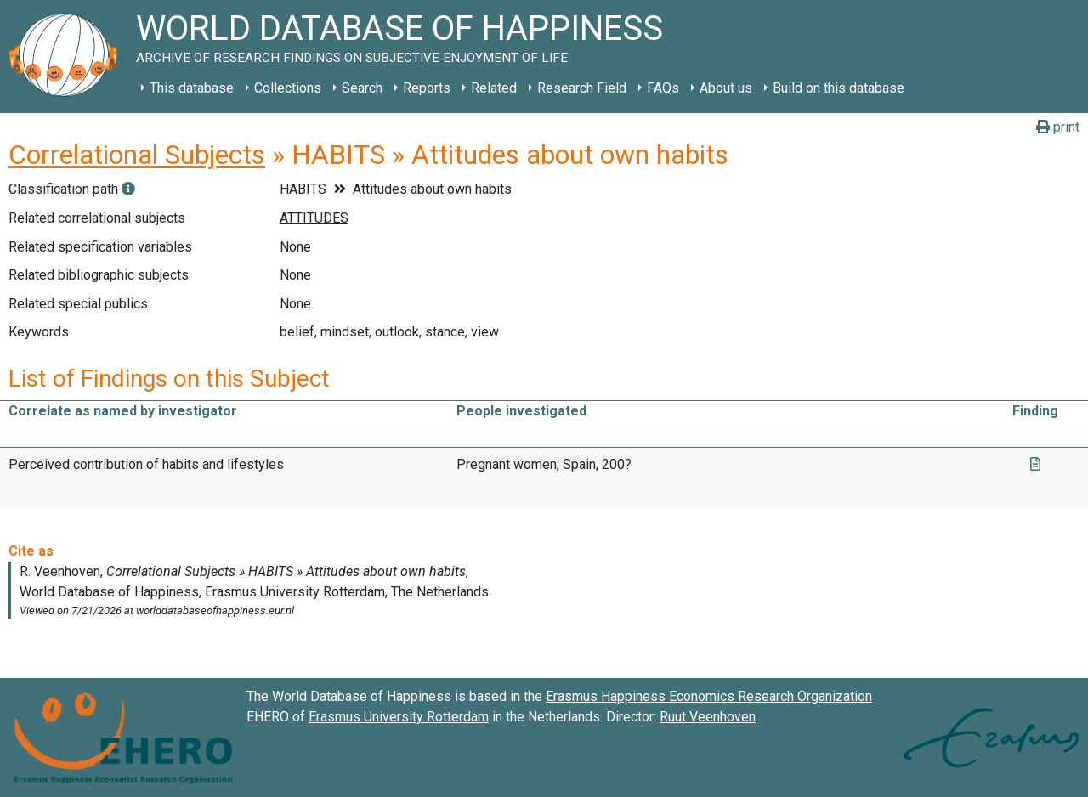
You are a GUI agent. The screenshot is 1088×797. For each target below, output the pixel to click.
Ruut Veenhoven (708, 717)
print (1058, 127)
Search (362, 88)
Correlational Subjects (136, 154)
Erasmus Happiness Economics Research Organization (709, 696)
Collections (287, 88)
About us (726, 88)
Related (494, 88)
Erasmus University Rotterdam (399, 717)
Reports (426, 88)
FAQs (663, 88)
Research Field (581, 88)
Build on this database (838, 88)
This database (192, 88)
